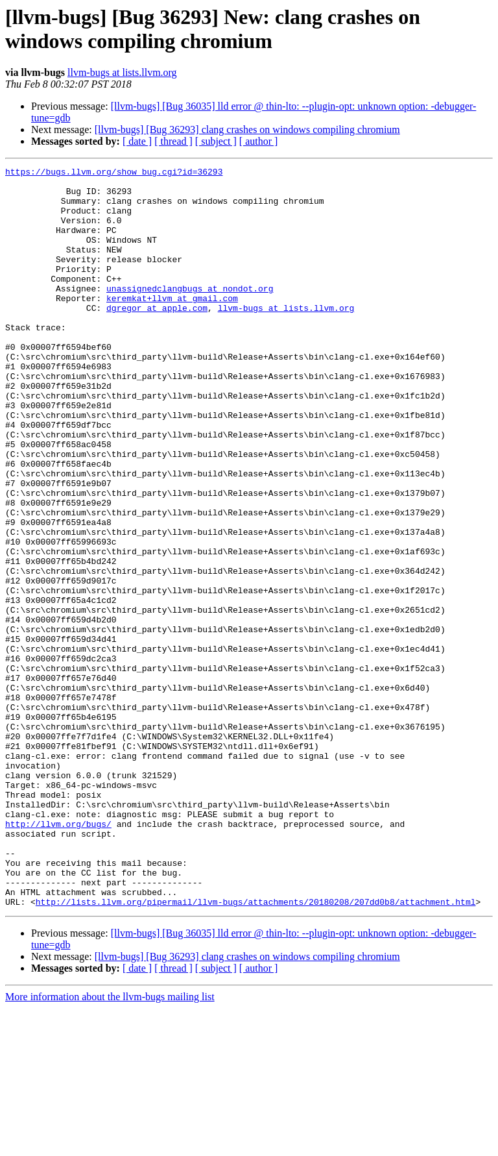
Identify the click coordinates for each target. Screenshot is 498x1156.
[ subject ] (216, 141)
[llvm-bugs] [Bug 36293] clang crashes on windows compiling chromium (247, 129)
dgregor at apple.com (157, 337)
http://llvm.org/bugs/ (58, 956)
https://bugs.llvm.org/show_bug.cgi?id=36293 (113, 173)
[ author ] (258, 141)
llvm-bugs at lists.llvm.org (122, 72)
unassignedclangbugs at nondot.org (189, 313)
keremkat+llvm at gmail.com (172, 325)
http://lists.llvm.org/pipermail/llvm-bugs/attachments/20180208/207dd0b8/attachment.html (256, 1049)
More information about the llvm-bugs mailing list (110, 1144)
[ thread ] (173, 141)
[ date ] (137, 141)
